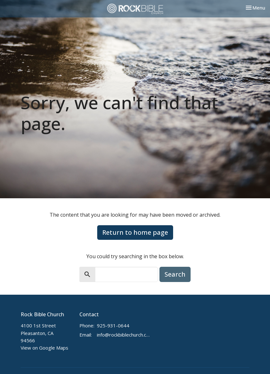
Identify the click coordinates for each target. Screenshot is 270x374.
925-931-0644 (113, 325)
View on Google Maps (44, 347)
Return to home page (135, 232)
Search (175, 274)
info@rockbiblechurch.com (124, 334)
